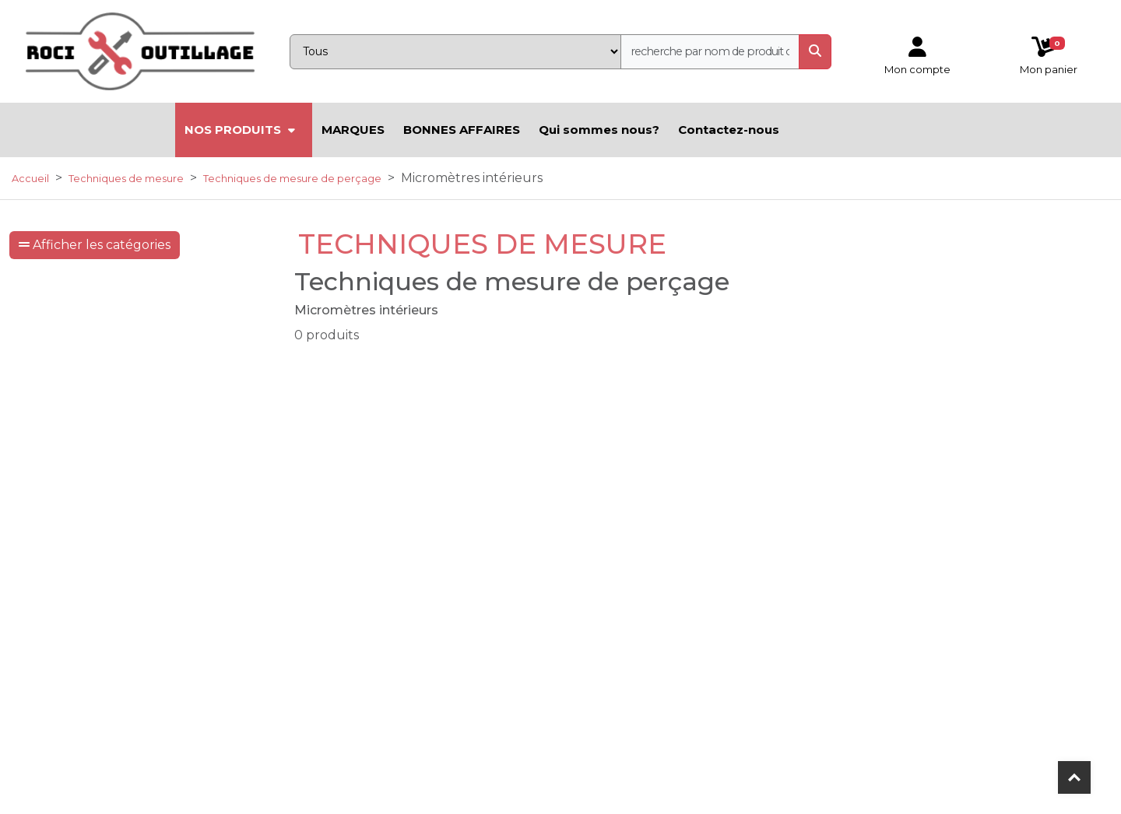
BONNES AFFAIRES (461, 129)
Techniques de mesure (126, 178)
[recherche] (709, 51)
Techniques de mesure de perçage (292, 178)
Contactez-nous (728, 129)
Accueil (30, 178)
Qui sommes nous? (599, 129)
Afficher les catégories (94, 244)
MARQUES (353, 129)
